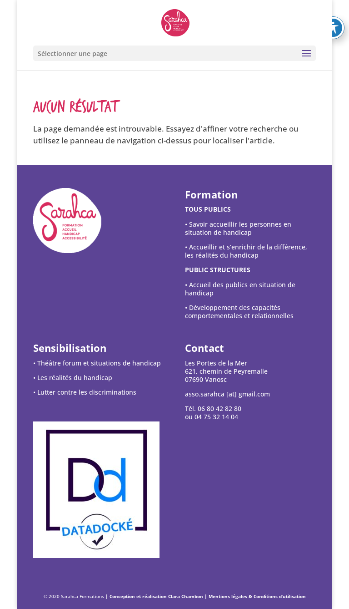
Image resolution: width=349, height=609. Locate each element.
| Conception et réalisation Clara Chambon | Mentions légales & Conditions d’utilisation (205, 596)
